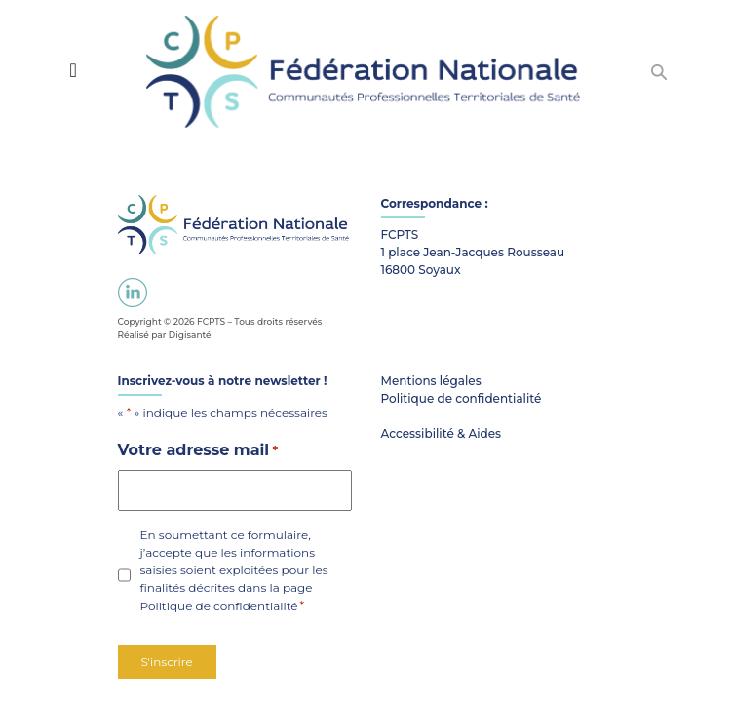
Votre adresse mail (198, 451)
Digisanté (190, 335)
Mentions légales (431, 380)
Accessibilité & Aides (441, 433)
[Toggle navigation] (72, 70)
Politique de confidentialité (219, 606)
